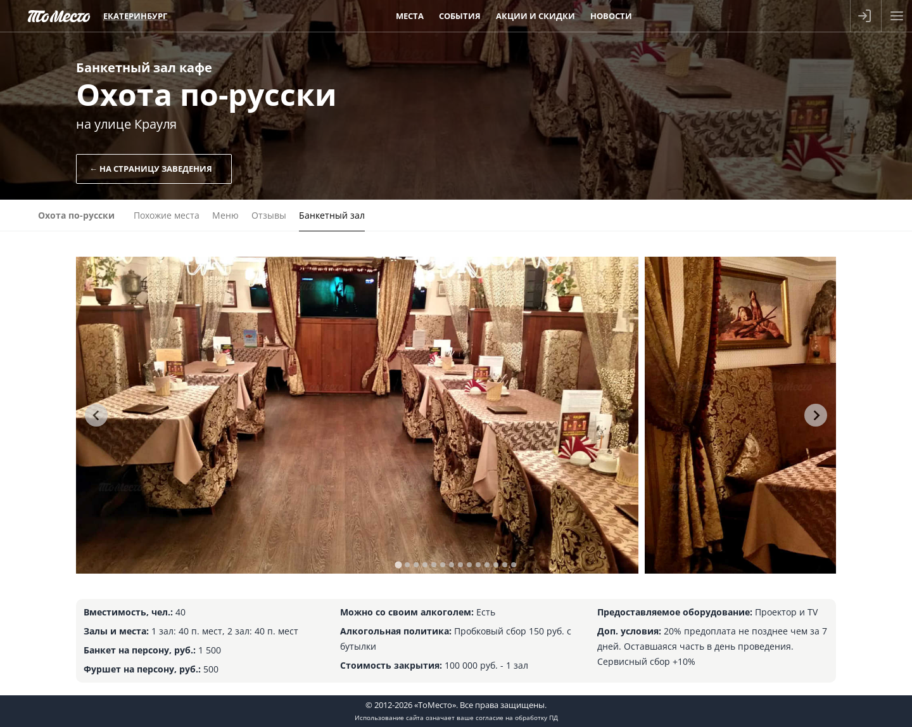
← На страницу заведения (150, 168)
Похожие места (167, 215)
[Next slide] (815, 415)
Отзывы (268, 215)
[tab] (398, 564)
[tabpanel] (357, 415)
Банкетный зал (332, 215)
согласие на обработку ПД (517, 717)
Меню (225, 215)
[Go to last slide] (96, 415)
